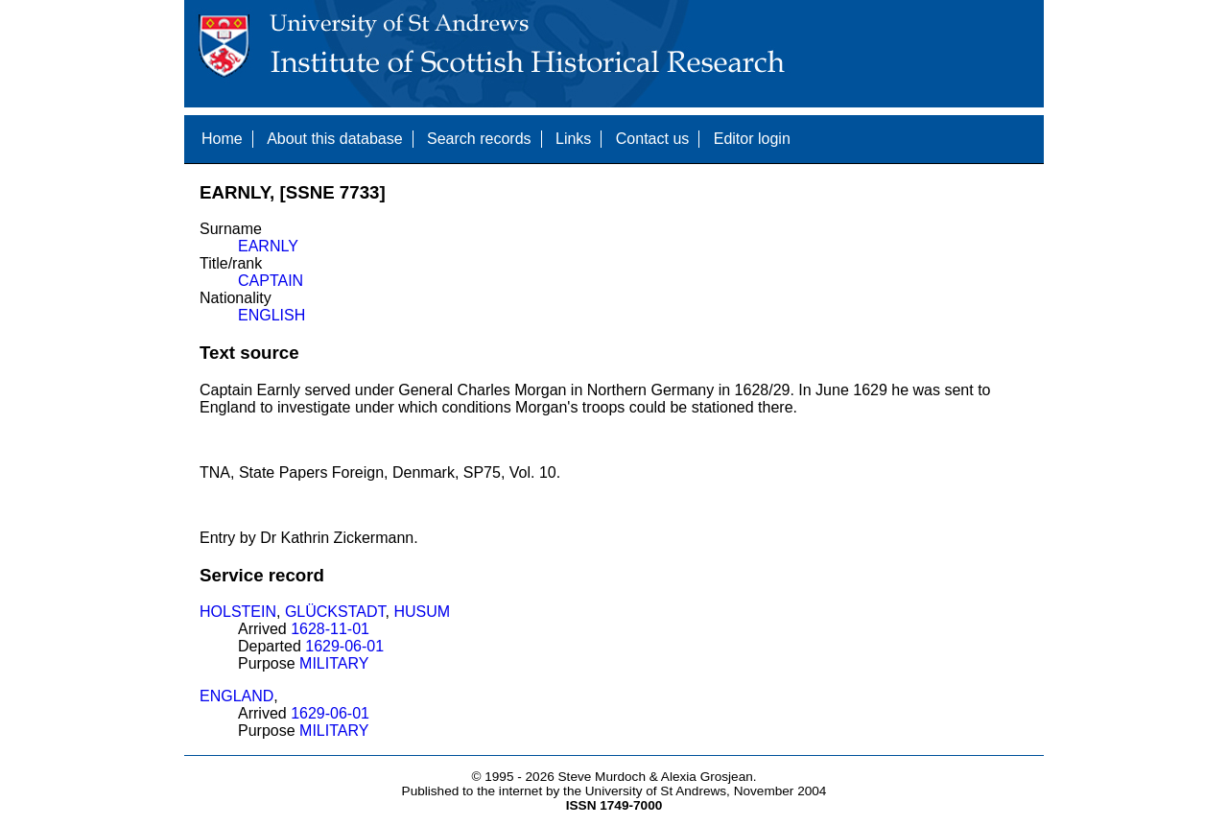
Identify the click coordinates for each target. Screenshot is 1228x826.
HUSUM (421, 611)
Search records (479, 138)
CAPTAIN (270, 280)
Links (573, 138)
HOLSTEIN (238, 611)
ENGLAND (236, 696)
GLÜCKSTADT (335, 611)
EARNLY (268, 246)
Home (222, 138)
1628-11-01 (330, 629)
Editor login (752, 138)
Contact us (652, 138)
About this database (334, 138)
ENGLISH (271, 315)
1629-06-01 (344, 646)
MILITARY (333, 663)
